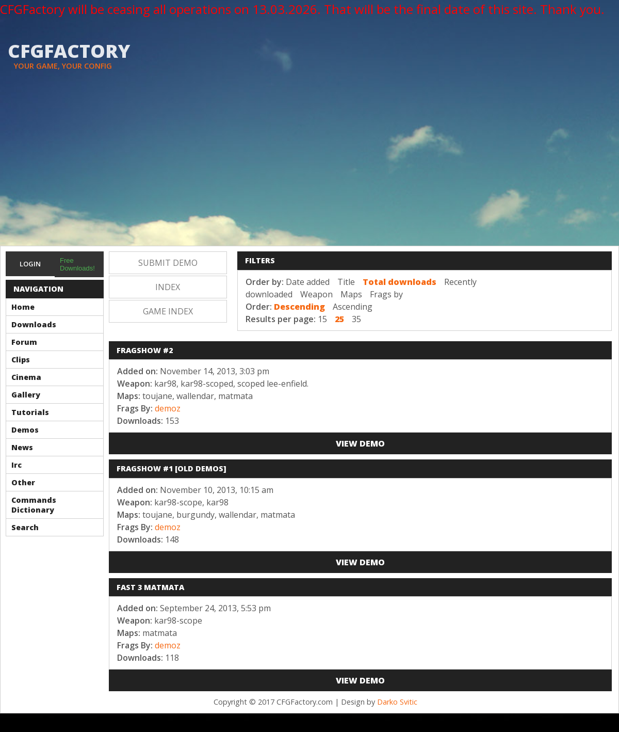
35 (356, 319)
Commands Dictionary (33, 505)
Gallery (25, 395)
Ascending (352, 306)
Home (23, 307)
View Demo (360, 443)
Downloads (33, 324)
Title (346, 282)
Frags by (386, 294)
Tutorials (30, 412)
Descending (299, 306)
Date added (308, 282)
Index (167, 287)
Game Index (168, 311)
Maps (351, 294)
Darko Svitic (397, 702)
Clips (20, 359)
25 (339, 319)
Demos (25, 430)
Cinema (26, 377)
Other (23, 482)
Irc (16, 465)
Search (25, 527)
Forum (24, 342)
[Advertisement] (310, 168)
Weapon (316, 294)
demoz (168, 408)
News (22, 447)
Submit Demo (168, 262)
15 (322, 319)
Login (30, 263)
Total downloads (399, 282)
